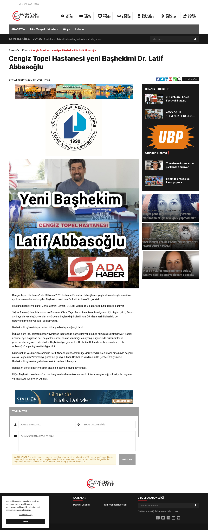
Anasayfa (14, 50)
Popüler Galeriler (81, 504)
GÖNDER (127, 459)
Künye (66, 29)
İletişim (79, 29)
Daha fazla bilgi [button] (25, 514)
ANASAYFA (18, 29)
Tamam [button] (25, 522)
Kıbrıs (25, 50)
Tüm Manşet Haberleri (44, 29)
